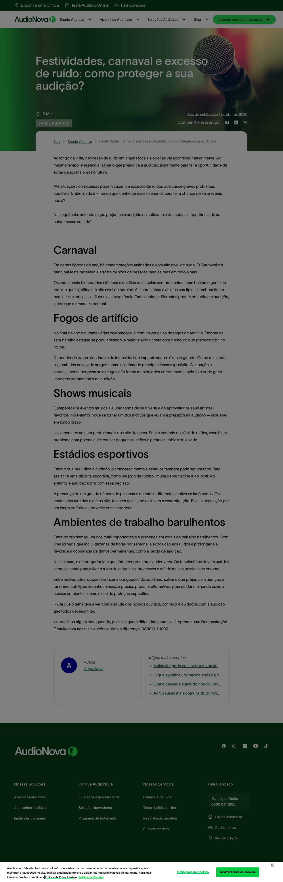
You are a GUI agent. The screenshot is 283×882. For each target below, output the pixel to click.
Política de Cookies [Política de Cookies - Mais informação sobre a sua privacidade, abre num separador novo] (90, 877)
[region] (141, 872)
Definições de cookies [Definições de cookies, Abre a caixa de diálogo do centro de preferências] (193, 872)
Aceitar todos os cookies (237, 872)
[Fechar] (272, 865)
